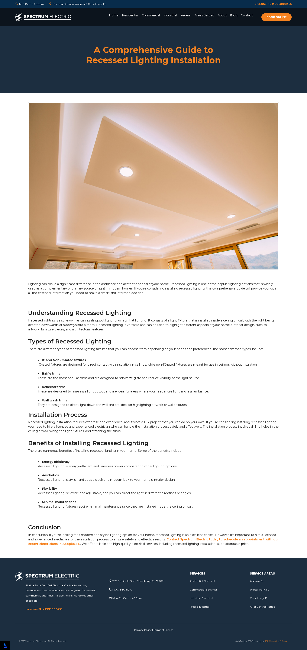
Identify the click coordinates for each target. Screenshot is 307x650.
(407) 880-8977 (120, 589)
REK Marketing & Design (276, 641)
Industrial (170, 15)
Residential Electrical (202, 581)
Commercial (151, 15)
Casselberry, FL (259, 598)
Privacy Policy (143, 629)
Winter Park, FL (259, 589)
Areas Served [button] (204, 15)
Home (114, 15)
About (222, 15)
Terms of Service (163, 629)
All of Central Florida (262, 606)
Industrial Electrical (201, 598)
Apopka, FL (257, 581)
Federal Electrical (200, 606)
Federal (185, 15)
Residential (130, 15)
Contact (247, 15)
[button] (130, 21)
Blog (233, 15)
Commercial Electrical (203, 589)
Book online (276, 17)
